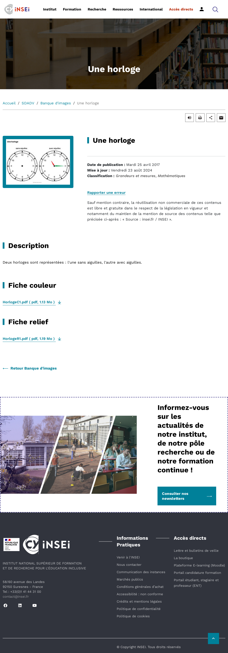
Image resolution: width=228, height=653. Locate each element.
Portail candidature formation (197, 573)
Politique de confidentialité (139, 609)
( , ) (29, 302)
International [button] (151, 9)
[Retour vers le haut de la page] (213, 638)
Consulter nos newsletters (187, 496)
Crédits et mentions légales (139, 601)
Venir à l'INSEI (128, 557)
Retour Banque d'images (30, 368)
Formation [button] (72, 9)
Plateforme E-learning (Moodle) (199, 565)
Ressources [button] (123, 9)
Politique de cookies (133, 616)
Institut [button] (49, 9)
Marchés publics (130, 579)
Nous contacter (129, 565)
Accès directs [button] (181, 9)
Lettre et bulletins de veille (196, 551)
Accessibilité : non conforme (140, 594)
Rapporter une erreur (106, 192)
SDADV (28, 103)
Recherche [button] (97, 9)
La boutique (183, 558)
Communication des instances (141, 572)
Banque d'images (55, 103)
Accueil (9, 103)
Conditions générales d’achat (140, 587)
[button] (215, 9)
